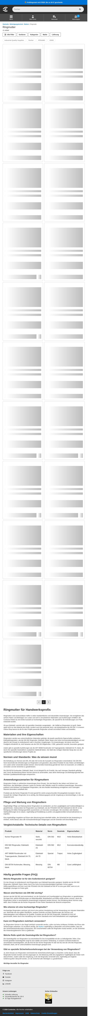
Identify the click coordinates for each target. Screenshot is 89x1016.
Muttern (26, 24)
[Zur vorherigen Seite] (39, 702)
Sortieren (22, 34)
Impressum (19, 1013)
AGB (27, 1013)
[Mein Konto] (32, 17)
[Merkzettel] (54, 17)
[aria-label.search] (80, 9)
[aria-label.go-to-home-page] (5, 11)
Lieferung (55, 34)
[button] (11, 17)
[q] (48, 9)
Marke (45, 34)
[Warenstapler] (76, 17)
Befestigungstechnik (16, 24)
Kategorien (34, 34)
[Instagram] (7, 981)
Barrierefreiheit (8, 1013)
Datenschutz (35, 1013)
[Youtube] (7, 977)
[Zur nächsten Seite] (49, 702)
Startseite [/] (6, 24)
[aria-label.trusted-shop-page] (48, 999)
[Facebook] (7, 974)
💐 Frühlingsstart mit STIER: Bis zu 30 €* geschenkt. (44, 2)
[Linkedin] (7, 984)
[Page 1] (44, 702)
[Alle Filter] (9, 35)
